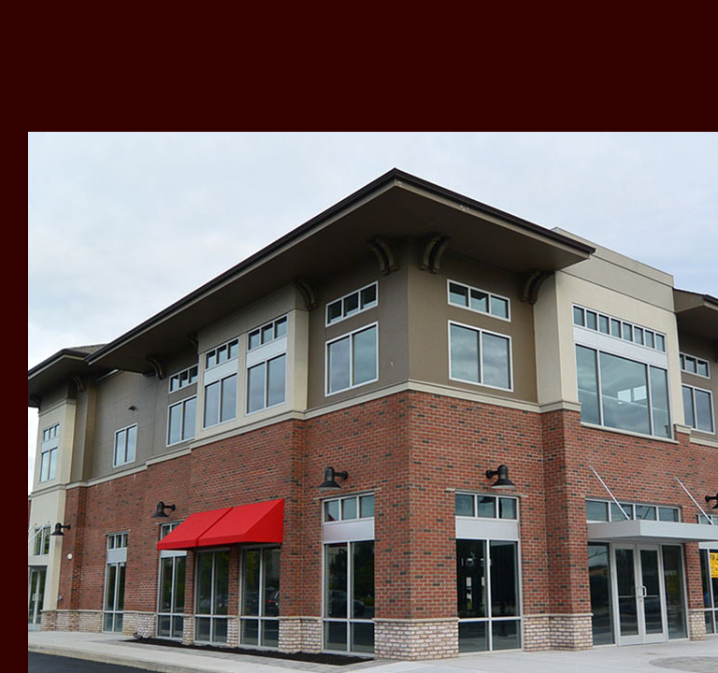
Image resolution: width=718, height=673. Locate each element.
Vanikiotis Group (147, 65)
